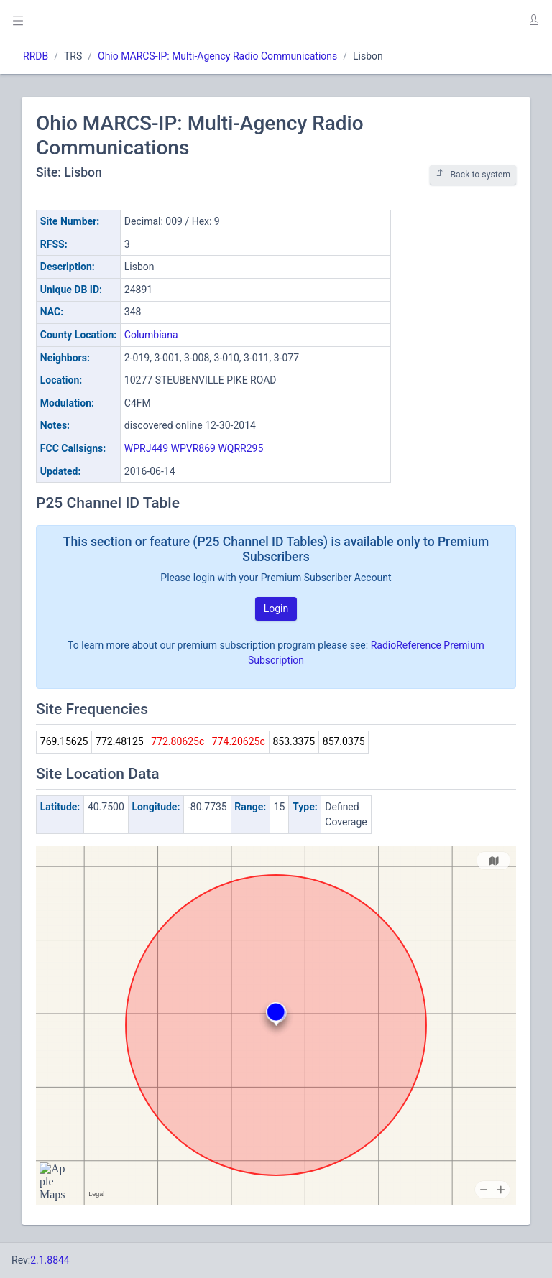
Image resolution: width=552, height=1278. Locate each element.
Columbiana (151, 335)
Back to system (473, 174)
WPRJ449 (146, 448)
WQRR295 (240, 448)
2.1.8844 (50, 1260)
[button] (533, 20)
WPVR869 (193, 448)
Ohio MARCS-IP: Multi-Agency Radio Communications (217, 56)
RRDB (35, 56)
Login (276, 608)
